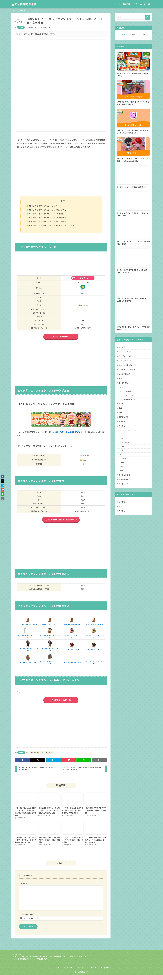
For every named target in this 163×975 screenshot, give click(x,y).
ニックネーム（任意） (27, 914)
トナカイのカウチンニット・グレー (50, 658)
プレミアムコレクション (83, 282)
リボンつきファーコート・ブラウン (94, 632)
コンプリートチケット (128, 437)
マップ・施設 (124, 386)
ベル (121, 446)
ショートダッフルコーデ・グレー (28, 646)
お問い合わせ (104, 968)
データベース (124, 495)
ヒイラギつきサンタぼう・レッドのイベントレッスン (51, 225)
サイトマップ (75, 968)
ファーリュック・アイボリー (28, 620)
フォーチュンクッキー (127, 372)
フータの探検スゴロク (128, 404)
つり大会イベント (125, 362)
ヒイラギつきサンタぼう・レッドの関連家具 (48, 221)
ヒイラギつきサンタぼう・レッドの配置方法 (48, 217)
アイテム (21, 27)
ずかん (121, 408)
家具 (120, 413)
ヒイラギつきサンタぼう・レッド (43, 206)
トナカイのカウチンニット (28, 658)
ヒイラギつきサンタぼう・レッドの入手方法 (48, 210)
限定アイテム (124, 423)
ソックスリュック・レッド (71, 620)
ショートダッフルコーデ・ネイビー (50, 646)
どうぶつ (122, 381)
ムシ (121, 459)
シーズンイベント (125, 352)
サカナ (122, 455)
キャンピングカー (125, 486)
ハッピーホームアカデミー (129, 399)
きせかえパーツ (124, 491)
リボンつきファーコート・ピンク (72, 632)
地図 (121, 477)
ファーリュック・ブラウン (50, 620)
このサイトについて (61, 968)
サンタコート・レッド (72, 645)
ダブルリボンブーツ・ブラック (72, 658)
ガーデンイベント (125, 357)
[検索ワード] (133, 17)
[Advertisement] (61, 172)
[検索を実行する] (147, 17)
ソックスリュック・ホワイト (94, 620)
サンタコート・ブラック (94, 645)
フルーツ (123, 468)
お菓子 (122, 472)
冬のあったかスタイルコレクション (67, 432)
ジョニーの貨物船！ (127, 395)
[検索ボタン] (149, 4)
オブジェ (122, 428)
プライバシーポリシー (89, 968)
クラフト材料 (124, 450)
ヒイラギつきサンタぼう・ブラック (50, 632)
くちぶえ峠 (124, 391)
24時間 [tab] (122, 34)
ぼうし (82, 288)
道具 (121, 481)
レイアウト (123, 347)
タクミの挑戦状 (124, 376)
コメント (23, 883)
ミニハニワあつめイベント (129, 367)
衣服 (120, 418)
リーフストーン (125, 442)
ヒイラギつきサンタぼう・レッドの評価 (46, 213)
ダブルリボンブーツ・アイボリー (94, 658)
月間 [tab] (144, 34)
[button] (22, 760)
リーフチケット (82, 456)
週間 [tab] (133, 34)
